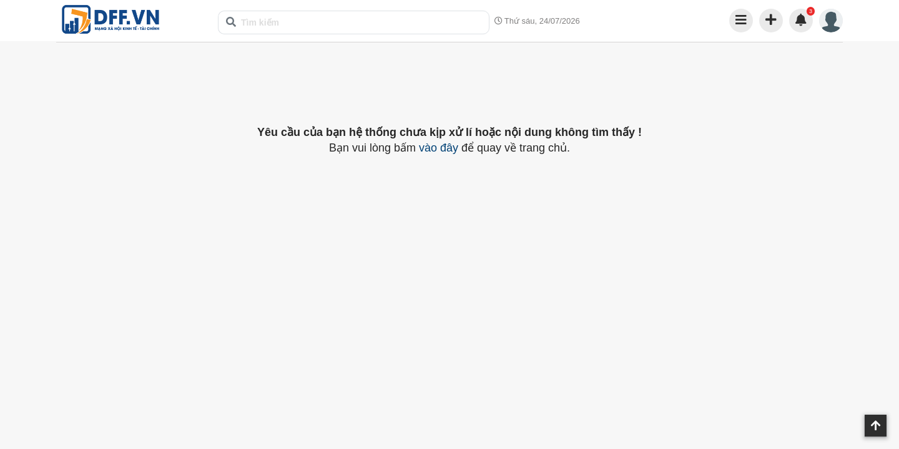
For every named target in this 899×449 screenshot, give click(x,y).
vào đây (438, 148)
